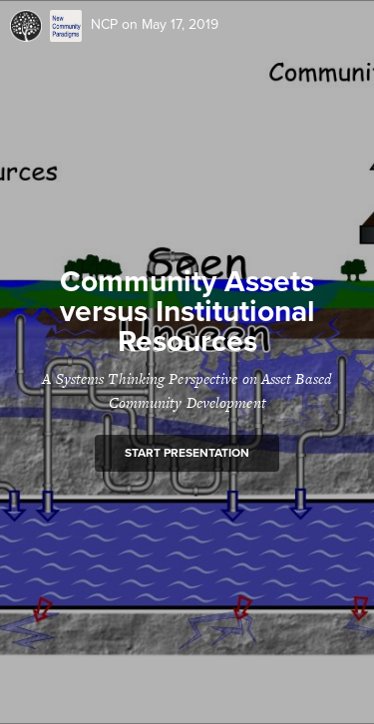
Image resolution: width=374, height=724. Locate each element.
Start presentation (187, 453)
